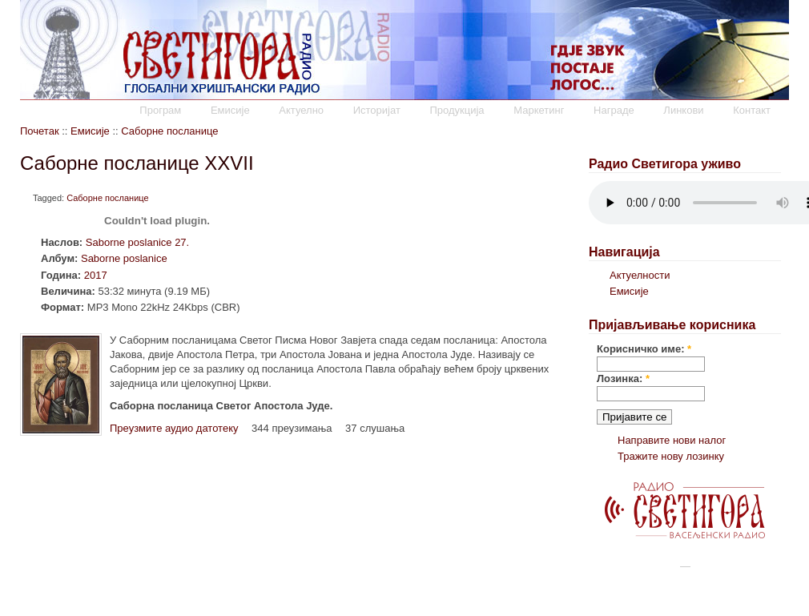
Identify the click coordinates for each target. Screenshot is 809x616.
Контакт (752, 110)
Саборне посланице (169, 131)
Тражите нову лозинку (671, 456)
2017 (95, 275)
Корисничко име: (644, 349)
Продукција (456, 110)
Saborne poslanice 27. (137, 242)
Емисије (230, 110)
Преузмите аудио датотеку (174, 428)
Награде (614, 110)
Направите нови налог (672, 440)
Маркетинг (538, 110)
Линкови (683, 110)
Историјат (376, 110)
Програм (160, 110)
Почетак (39, 131)
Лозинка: (623, 378)
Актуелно (301, 110)
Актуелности (640, 275)
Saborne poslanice (124, 258)
